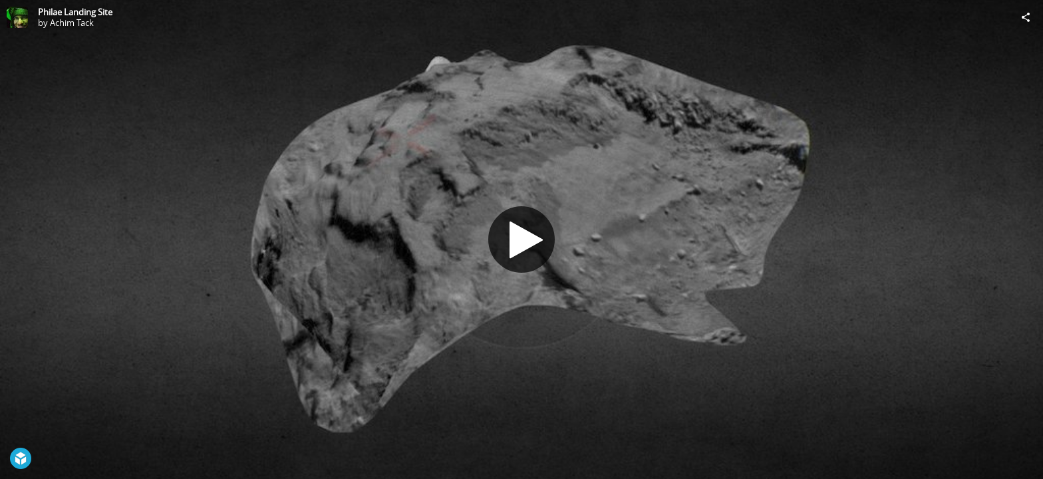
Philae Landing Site (75, 12)
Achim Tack (72, 23)
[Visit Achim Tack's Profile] (17, 17)
